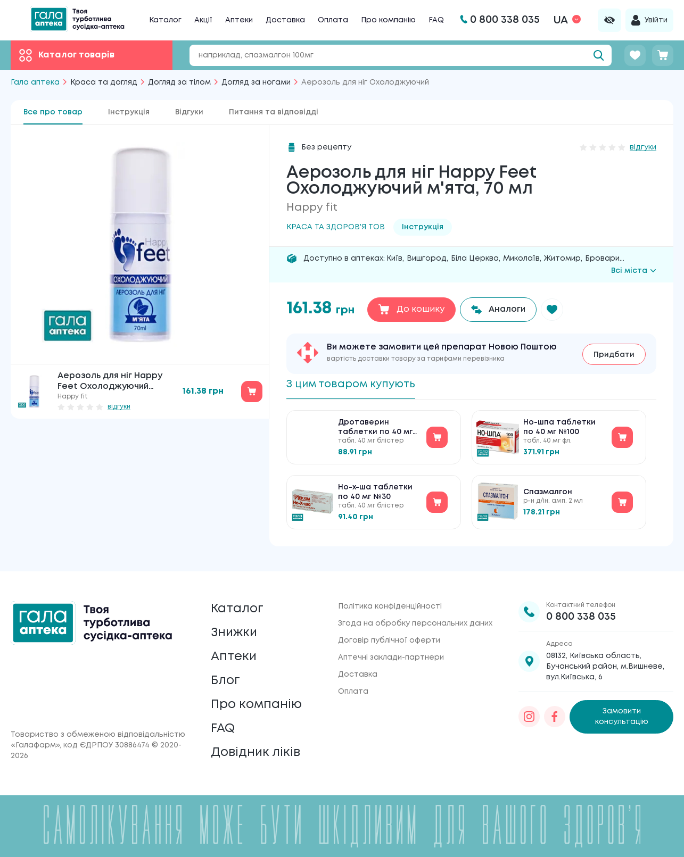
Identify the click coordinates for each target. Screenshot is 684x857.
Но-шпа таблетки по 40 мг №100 (559, 428)
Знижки (235, 627)
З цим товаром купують (353, 384)
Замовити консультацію (621, 710)
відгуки (119, 407)
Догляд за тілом (179, 82)
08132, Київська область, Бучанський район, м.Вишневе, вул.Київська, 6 (605, 659)
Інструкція (129, 112)
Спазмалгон (547, 493)
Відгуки (189, 112)
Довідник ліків (256, 752)
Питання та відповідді (273, 112)
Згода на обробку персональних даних (415, 616)
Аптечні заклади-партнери (391, 650)
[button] (553, 309)
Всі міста (633, 271)
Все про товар (53, 112)
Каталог (165, 20)
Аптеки (239, 20)
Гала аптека (35, 82)
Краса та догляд (103, 82)
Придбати (614, 354)
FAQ (436, 20)
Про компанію (388, 20)
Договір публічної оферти (389, 633)
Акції (203, 20)
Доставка (285, 20)
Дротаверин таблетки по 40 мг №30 (375, 429)
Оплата (333, 20)
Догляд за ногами (256, 82)
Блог (226, 677)
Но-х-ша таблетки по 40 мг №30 (375, 493)
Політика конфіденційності (390, 599)
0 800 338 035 (581, 610)
